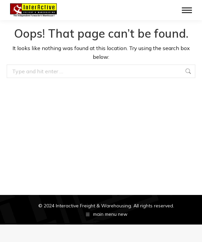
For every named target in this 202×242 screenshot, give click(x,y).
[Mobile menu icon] (187, 10)
